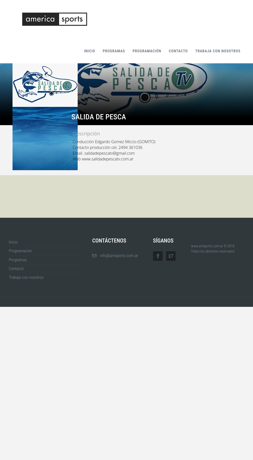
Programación (147, 51)
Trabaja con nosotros (217, 51)
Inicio (89, 51)
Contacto (178, 51)
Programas (114, 51)
